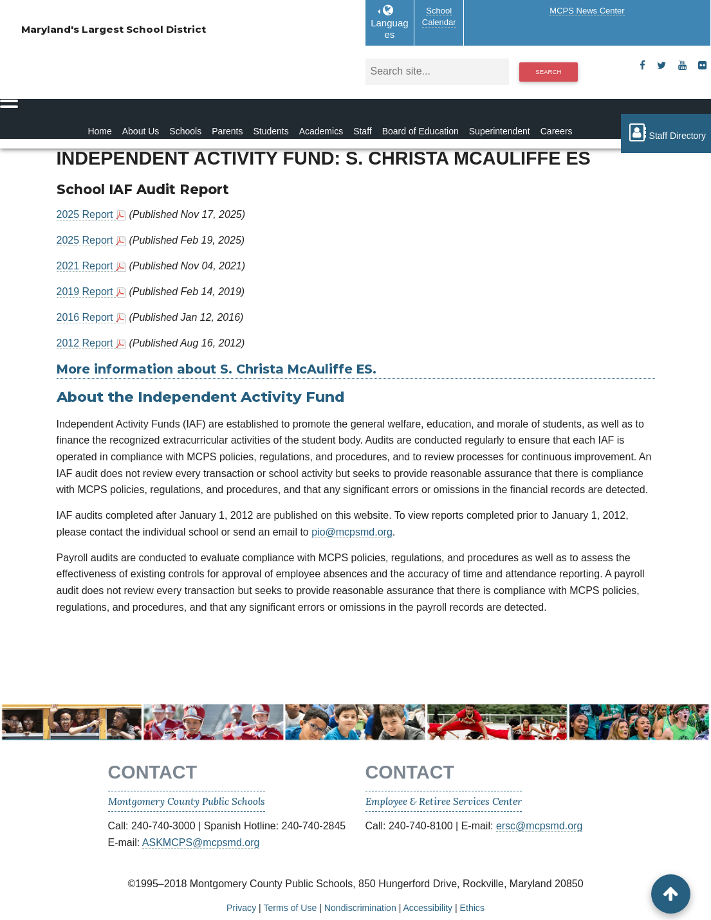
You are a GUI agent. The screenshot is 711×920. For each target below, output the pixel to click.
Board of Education (420, 131)
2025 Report (86, 214)
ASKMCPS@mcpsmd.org (201, 842)
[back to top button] (670, 894)
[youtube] (682, 65)
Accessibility (427, 908)
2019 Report (86, 291)
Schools (185, 131)
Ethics (472, 908)
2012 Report (86, 343)
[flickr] (702, 65)
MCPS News (586, 10)
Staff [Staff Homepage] (362, 131)
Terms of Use (290, 908)
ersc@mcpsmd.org (539, 825)
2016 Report (86, 317)
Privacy (241, 908)
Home (99, 131)
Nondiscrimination (360, 908)
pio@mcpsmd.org (351, 532)
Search (548, 71)
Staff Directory (666, 132)
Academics (321, 131)
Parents (227, 131)
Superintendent (499, 131)
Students (270, 131)
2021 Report (86, 265)
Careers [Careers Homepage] (556, 131)
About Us (141, 131)
